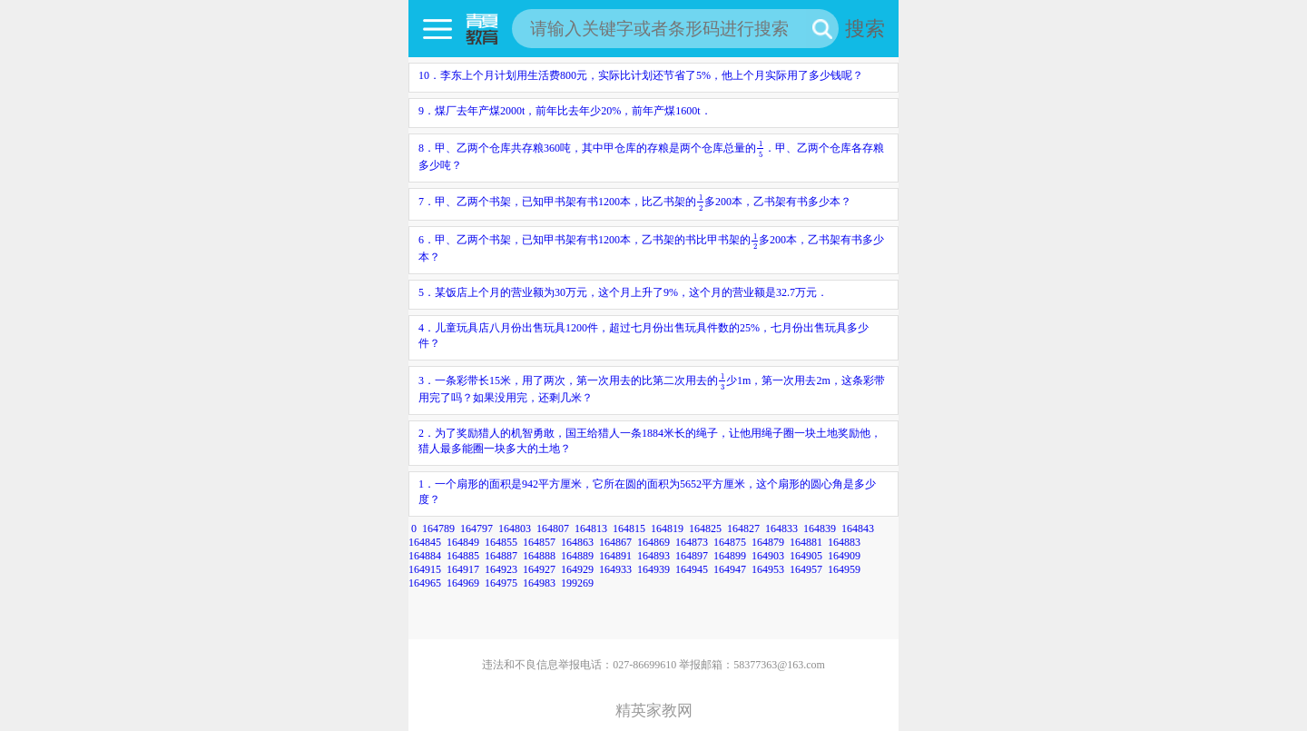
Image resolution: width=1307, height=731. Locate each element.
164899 (729, 555)
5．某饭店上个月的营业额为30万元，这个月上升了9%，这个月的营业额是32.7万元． (623, 292)
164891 (615, 555)
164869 (653, 542)
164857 (539, 542)
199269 (577, 583)
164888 (539, 555)
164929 (577, 569)
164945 (691, 569)
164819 (667, 528)
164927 (539, 569)
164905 (806, 555)
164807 (552, 528)
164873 (691, 542)
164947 (729, 569)
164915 (424, 569)
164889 (577, 555)
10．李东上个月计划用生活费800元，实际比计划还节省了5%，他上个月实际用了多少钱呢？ (640, 75)
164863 (577, 542)
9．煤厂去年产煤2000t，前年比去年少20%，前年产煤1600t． (565, 110)
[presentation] (760, 148)
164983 (539, 583)
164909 (844, 555)
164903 (768, 555)
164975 (501, 583)
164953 (768, 569)
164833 (781, 528)
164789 (438, 528)
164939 (653, 569)
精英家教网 (654, 710)
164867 (615, 542)
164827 (743, 528)
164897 (691, 555)
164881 (806, 542)
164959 (844, 569)
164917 (463, 569)
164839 (819, 528)
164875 (729, 542)
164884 (424, 555)
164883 (844, 542)
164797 (476, 528)
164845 (424, 542)
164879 (768, 542)
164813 (591, 528)
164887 (501, 555)
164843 (857, 528)
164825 (705, 528)
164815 (629, 528)
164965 (424, 583)
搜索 (865, 28)
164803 (514, 528)
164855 (501, 542)
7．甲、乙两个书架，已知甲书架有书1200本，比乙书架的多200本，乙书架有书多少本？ (634, 201)
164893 (653, 555)
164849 (463, 542)
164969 (463, 583)
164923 (501, 569)
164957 (806, 569)
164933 (615, 569)
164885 (463, 555)
